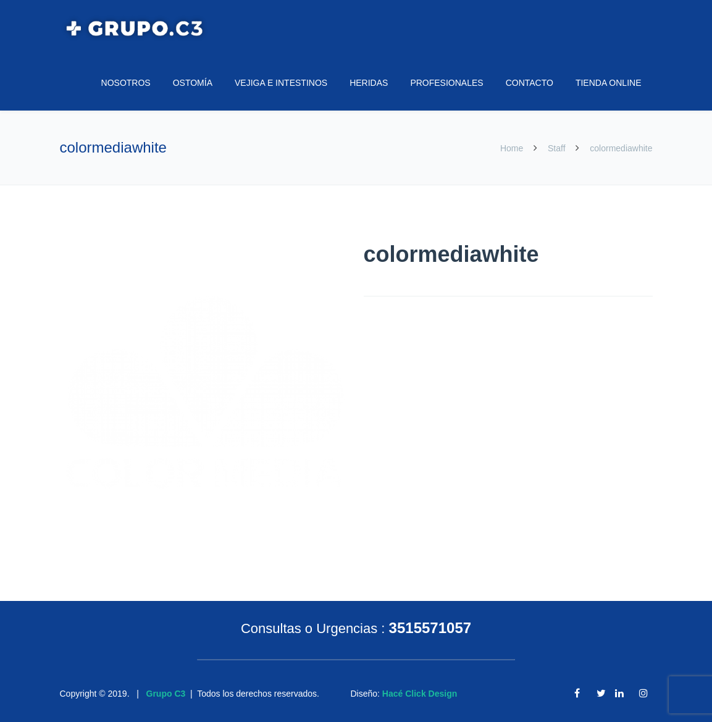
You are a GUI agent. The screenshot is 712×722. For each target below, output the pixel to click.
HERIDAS (369, 83)
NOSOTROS (126, 83)
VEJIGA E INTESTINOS (281, 83)
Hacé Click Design (419, 694)
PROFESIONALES (446, 83)
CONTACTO (529, 83)
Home (513, 148)
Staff (556, 148)
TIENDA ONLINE (609, 83)
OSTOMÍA (192, 83)
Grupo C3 (166, 694)
